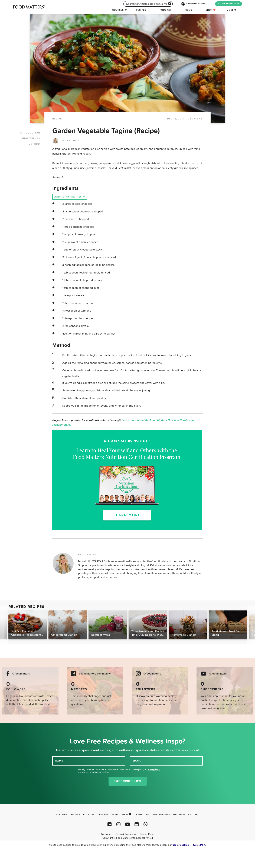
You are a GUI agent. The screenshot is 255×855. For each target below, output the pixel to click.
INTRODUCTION (29, 132)
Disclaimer (105, 834)
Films (188, 10)
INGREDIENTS (31, 138)
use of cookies (180, 844)
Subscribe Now (127, 781)
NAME (59, 760)
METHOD (34, 144)
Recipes (141, 10)
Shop (211, 10)
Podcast (165, 10)
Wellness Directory (186, 814)
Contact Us (142, 814)
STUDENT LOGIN (193, 4)
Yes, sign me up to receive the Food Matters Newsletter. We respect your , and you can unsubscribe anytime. (119, 770)
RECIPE (57, 118)
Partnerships (161, 814)
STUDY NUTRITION (229, 3)
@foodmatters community (95, 674)
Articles (103, 814)
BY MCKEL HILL (88, 554)
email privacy (154, 769)
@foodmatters (21, 674)
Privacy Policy (147, 834)
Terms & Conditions (126, 834)
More (230, 10)
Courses (118, 10)
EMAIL (137, 760)
